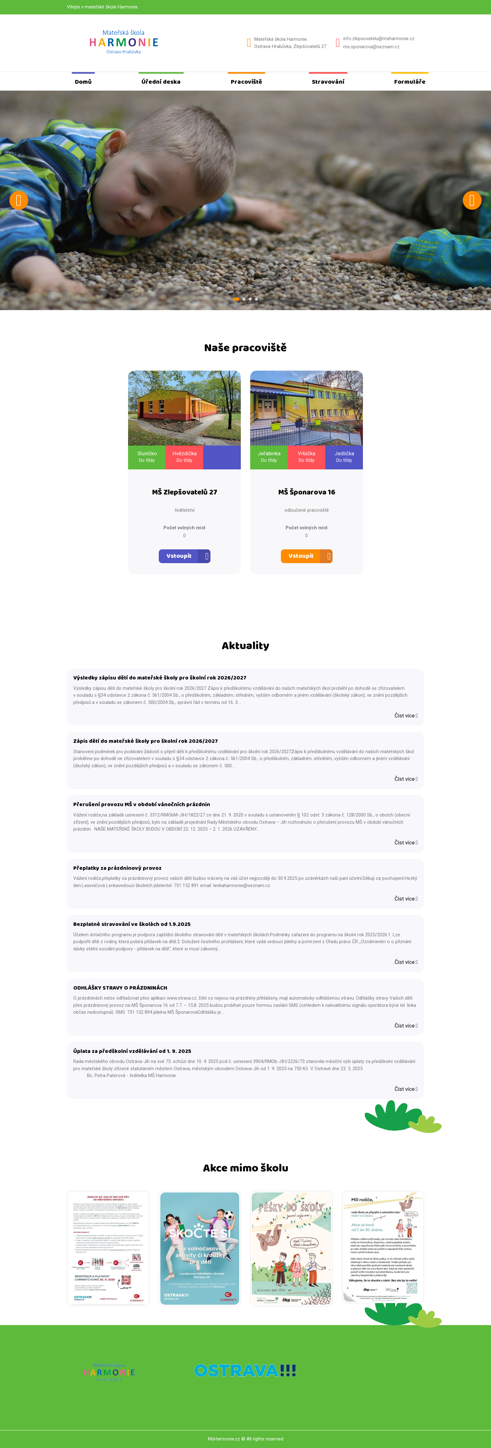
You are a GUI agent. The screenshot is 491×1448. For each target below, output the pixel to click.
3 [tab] (250, 299)
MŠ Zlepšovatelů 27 (184, 492)
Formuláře (410, 82)
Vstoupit (179, 556)
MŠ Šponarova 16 (306, 492)
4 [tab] (256, 299)
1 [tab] (236, 299)
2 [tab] (244, 299)
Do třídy (147, 460)
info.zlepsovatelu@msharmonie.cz (379, 38)
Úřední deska (161, 82)
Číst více (406, 715)
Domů (83, 82)
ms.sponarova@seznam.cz (371, 47)
